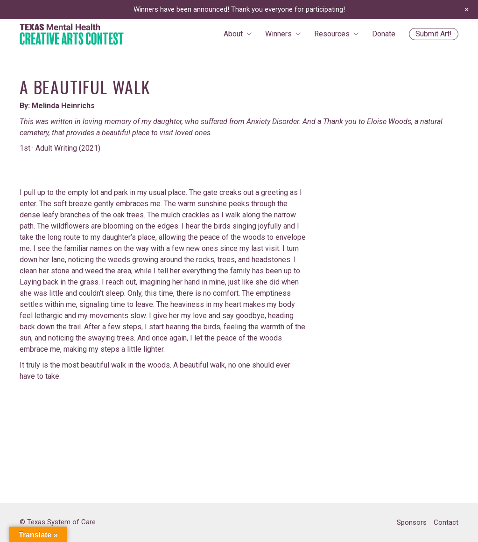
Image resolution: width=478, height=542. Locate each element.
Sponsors (412, 522)
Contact (446, 522)
